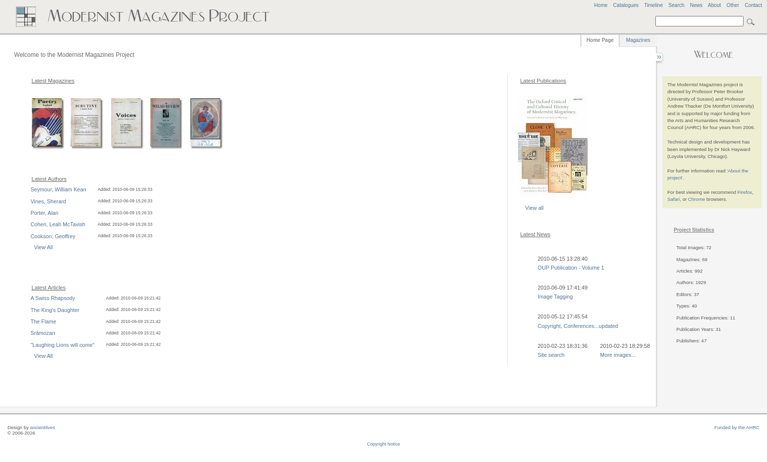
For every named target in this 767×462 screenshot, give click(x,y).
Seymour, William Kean (58, 189)
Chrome (696, 199)
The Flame (43, 321)
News (696, 5)
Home (601, 5)
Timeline (653, 5)
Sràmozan (42, 333)
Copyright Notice (383, 444)
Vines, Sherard (48, 201)
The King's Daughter (54, 310)
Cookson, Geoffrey (52, 236)
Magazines (638, 40)
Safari (673, 199)
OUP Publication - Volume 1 (571, 268)
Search (676, 5)
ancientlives (42, 427)
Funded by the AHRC (737, 427)
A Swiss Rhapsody (52, 298)
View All (43, 247)
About (714, 5)
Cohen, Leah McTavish (57, 224)
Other (733, 5)
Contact (753, 5)
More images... (617, 355)
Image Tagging (555, 297)
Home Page (600, 40)
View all (534, 208)
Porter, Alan (44, 213)
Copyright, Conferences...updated (578, 326)
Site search (551, 355)
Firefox (745, 192)
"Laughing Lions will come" (62, 345)
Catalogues (625, 5)
